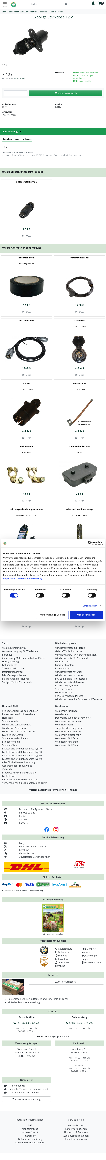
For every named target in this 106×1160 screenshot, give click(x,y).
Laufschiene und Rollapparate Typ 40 (22, 755)
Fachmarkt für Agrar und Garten (27, 809)
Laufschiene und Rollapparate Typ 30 (22, 752)
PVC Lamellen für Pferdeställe (71, 678)
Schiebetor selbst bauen (15, 738)
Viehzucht (7, 769)
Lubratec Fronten (64, 665)
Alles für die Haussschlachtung (18, 762)
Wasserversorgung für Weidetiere (20, 651)
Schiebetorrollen (11, 741)
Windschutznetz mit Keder (69, 675)
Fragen (14, 843)
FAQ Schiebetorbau (12, 734)
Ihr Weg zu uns (18, 812)
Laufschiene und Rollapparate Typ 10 (22, 748)
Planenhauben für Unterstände (18, 714)
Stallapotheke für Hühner (15, 678)
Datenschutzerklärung (30, 578)
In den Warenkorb (65, 93)
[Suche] (47, 4)
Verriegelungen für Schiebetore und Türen (24, 782)
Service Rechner (92, 962)
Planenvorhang (63, 668)
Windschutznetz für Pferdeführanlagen (76, 654)
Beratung (15, 850)
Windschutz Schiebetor (14, 728)
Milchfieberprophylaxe (14, 675)
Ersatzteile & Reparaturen (24, 846)
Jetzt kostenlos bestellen (53, 934)
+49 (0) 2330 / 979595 (26, 1022)
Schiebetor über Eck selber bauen (20, 710)
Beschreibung (12, 131)
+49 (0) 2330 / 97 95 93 (79, 1022)
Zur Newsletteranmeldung (26, 1099)
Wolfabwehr (61, 714)
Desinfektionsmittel (12, 671)
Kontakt (14, 816)
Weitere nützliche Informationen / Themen (53, 789)
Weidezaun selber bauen (68, 721)
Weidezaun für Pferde (66, 738)
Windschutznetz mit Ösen (68, 671)
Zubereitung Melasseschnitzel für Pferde (23, 658)
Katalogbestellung (53, 899)
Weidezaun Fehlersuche (68, 731)
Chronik (14, 819)
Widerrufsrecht (30, 1132)
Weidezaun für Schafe (66, 741)
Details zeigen (90, 606)
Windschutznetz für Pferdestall (71, 658)
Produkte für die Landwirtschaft (19, 772)
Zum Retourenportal (66, 981)
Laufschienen (9, 776)
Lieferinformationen (76, 1128)
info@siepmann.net (58, 1036)
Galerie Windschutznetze (68, 651)
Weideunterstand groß (14, 647)
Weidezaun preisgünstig (68, 734)
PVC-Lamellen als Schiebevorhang (20, 779)
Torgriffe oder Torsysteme (69, 728)
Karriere (15, 823)
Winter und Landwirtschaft (16, 724)
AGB (30, 1125)
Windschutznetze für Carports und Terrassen (79, 699)
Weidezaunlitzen (64, 724)
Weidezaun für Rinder (66, 710)
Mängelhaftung (30, 1128)
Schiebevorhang (63, 689)
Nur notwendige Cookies (52, 615)
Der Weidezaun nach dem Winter (72, 717)
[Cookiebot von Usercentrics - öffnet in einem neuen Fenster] (90, 543)
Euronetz (7, 654)
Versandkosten (19, 78)
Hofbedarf (7, 717)
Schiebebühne (9, 745)
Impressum (9, 578)
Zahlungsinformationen (76, 1135)
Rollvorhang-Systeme (66, 685)
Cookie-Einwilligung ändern (29, 1142)
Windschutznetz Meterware (69, 682)
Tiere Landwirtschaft (13, 668)
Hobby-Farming (10, 661)
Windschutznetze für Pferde (70, 647)
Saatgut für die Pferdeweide (17, 682)
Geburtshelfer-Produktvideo (17, 765)
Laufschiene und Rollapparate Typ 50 (22, 758)
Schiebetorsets (10, 721)
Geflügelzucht (9, 665)
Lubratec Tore (62, 661)
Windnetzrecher (63, 692)
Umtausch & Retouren (76, 1132)
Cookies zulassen (86, 615)
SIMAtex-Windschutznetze (69, 695)
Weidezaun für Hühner (67, 745)
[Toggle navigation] (5, 4)
